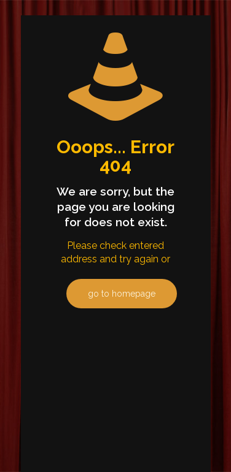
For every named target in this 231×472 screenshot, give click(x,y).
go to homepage (121, 294)
